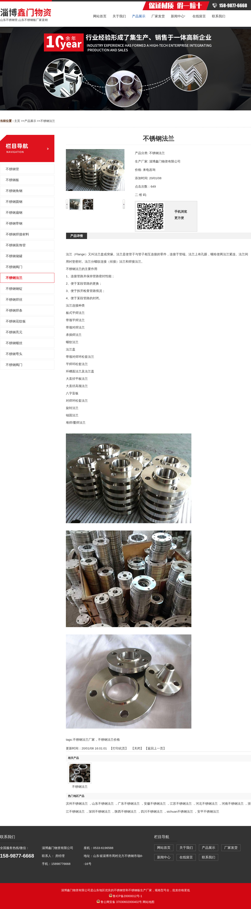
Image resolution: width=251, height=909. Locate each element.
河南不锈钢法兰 (233, 803)
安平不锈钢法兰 (208, 811)
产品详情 (76, 236)
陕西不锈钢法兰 (126, 811)
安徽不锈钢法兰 (155, 803)
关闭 (137, 748)
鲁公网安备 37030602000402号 (120, 902)
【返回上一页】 (155, 748)
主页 (17, 121)
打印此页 (119, 748)
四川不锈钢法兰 (152, 811)
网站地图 (148, 902)
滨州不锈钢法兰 (77, 803)
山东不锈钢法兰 (103, 803)
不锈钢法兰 (47, 121)
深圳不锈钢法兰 (100, 811)
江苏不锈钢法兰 (181, 803)
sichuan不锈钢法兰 (180, 811)
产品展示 (30, 121)
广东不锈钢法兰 (129, 803)
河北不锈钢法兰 (207, 803)
